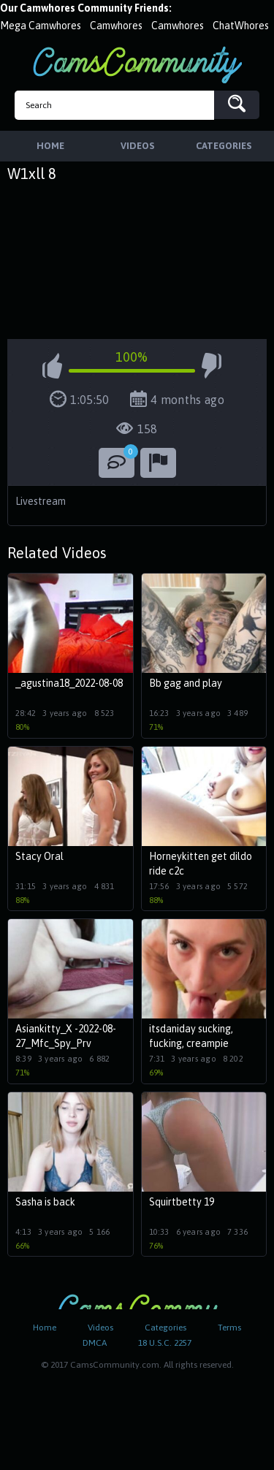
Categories (165, 1327)
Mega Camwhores (40, 25)
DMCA (95, 1343)
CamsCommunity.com (137, 64)
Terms (229, 1327)
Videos (100, 1327)
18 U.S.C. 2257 (164, 1343)
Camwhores (116, 25)
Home (44, 1327)
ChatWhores (241, 25)
